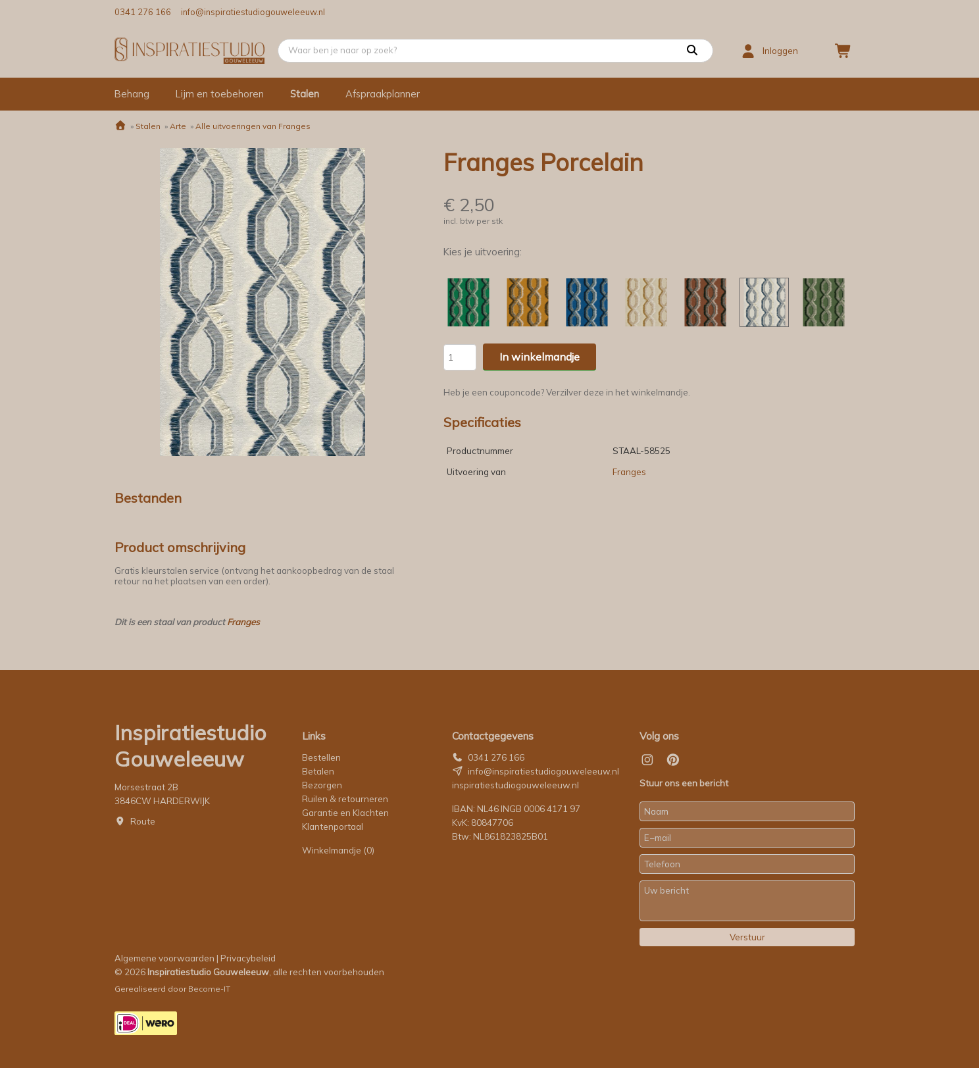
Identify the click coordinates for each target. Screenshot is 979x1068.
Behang (131, 94)
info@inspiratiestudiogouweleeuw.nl (253, 12)
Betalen (318, 771)
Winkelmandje (338, 850)
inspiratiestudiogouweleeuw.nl (515, 785)
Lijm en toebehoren (220, 94)
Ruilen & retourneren (345, 799)
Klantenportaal (332, 826)
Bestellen (321, 757)
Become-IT (209, 989)
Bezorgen (322, 785)
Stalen (304, 94)
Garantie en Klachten (346, 812)
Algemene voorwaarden (164, 958)
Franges (243, 622)
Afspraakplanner (382, 94)
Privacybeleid (248, 958)
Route (142, 821)
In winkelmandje (539, 356)
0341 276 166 (142, 12)
